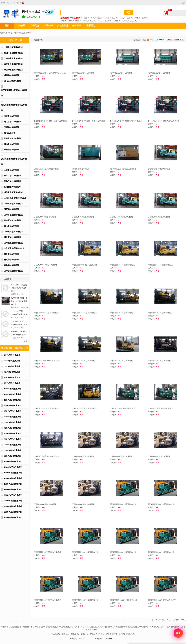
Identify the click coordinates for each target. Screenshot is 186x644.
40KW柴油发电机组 (12, 372)
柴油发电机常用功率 (22, 33)
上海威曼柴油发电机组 (13, 232)
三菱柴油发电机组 (11, 150)
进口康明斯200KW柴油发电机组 (85, 552)
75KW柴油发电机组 (12, 383)
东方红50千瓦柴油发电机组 (159, 169)
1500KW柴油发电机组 (13, 478)
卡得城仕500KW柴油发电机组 (160, 313)
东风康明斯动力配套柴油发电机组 (14, 108)
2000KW (133, 21)
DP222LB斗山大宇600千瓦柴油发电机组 (88, 121)
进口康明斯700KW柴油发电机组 (161, 504)
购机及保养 (62, 25)
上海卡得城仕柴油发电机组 (15, 198)
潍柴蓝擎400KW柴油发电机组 (46, 169)
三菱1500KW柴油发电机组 (121, 456)
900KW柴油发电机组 (12, 456)
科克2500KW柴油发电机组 (83, 73)
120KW (108, 18)
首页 (7, 25)
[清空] (25, 341)
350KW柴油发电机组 (12, 422)
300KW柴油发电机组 (12, 417)
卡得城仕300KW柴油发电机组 (46, 313)
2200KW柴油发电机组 (13, 501)
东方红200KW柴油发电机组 (45, 265)
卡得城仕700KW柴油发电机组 (160, 360)
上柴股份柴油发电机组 (13, 47)
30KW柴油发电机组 (12, 366)
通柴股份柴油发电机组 (13, 64)
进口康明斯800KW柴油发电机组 (85, 600)
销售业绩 (76, 25)
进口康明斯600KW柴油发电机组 (123, 504)
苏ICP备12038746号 (127, 634)
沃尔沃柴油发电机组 (12, 181)
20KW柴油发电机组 (12, 361)
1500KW (125, 21)
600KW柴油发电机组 (12, 439)
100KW (100, 18)
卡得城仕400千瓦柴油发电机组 (46, 456)
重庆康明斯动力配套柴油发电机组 (14, 93)
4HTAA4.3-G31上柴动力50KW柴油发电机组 (19, 288)
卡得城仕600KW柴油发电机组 (122, 360)
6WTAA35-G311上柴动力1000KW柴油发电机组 (19, 301)
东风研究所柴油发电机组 (14, 248)
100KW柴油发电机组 (12, 389)
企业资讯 (21, 25)
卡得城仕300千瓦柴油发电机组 (122, 408)
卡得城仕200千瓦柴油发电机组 (84, 265)
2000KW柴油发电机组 (13, 495)
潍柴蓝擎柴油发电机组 (13, 192)
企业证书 (48, 25)
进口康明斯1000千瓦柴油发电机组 (162, 600)
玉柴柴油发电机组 (11, 127)
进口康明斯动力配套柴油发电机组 (14, 162)
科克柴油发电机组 (11, 260)
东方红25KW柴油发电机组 (83, 217)
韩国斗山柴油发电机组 (13, 53)
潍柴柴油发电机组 (11, 75)
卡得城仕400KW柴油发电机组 (122, 313)
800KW (93, 21)
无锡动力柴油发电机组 (13, 58)
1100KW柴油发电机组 (13, 467)
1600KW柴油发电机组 (13, 484)
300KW (137, 18)
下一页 (183, 619)
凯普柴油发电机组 (11, 209)
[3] (173, 619)
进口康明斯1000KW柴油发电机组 (123, 600)
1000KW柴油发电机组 (13, 461)
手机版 (183, 3)
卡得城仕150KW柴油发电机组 (84, 408)
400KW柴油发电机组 (12, 428)
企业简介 (35, 25)
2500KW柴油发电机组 (13, 506)
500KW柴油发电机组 (12, 433)
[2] (170, 619)
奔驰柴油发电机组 (11, 265)
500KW (71, 21)
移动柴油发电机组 (11, 144)
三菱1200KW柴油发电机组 (83, 456)
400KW (63, 21)
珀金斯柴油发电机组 (12, 220)
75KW (93, 18)
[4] (176, 619)
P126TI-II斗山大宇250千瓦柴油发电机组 (50, 121)
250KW (130, 18)
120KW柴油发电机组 (12, 394)
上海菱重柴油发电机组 (13, 243)
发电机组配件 (9, 133)
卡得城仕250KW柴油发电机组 (122, 265)
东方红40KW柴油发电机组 (159, 217)
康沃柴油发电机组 (11, 226)
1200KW (116, 21)
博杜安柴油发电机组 (12, 237)
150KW (115, 18)
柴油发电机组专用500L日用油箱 (123, 169)
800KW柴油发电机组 (12, 450)
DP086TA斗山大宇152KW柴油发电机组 (164, 121)
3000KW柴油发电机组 (13, 517)
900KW (101, 21)
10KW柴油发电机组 (12, 355)
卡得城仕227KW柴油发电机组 (160, 265)
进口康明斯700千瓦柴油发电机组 (47, 552)
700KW (86, 21)
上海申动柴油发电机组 (13, 215)
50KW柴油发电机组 (12, 377)
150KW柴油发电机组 (12, 400)
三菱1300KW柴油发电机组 (159, 456)
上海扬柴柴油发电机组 (13, 271)
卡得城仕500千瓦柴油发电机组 (46, 360)
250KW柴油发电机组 (12, 411)
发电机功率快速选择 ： (71, 18)
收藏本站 (5, 3)
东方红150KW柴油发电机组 (121, 217)
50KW (86, 18)
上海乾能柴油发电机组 (13, 204)
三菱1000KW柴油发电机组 (83, 504)
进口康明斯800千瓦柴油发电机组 (47, 600)
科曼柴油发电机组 (11, 254)
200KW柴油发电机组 (12, 405)
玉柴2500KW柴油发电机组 (121, 73)
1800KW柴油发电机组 (13, 489)
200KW (123, 18)
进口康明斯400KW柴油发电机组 (123, 552)
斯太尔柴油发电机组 (12, 122)
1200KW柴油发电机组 (13, 473)
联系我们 (90, 25)
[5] (178, 619)
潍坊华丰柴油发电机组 (13, 70)
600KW (78, 21)
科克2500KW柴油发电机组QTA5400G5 (50, 73)
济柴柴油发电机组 (11, 116)
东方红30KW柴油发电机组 (45, 217)
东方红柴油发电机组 (12, 176)
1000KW (108, 21)
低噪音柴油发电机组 (12, 138)
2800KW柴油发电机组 (13, 512)
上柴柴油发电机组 (11, 170)
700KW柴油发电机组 (12, 445)
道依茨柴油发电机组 (12, 81)
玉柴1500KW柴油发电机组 (159, 73)
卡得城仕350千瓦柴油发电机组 (160, 408)
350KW (145, 18)
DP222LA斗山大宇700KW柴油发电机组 (126, 121)
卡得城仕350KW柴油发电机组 (84, 313)
